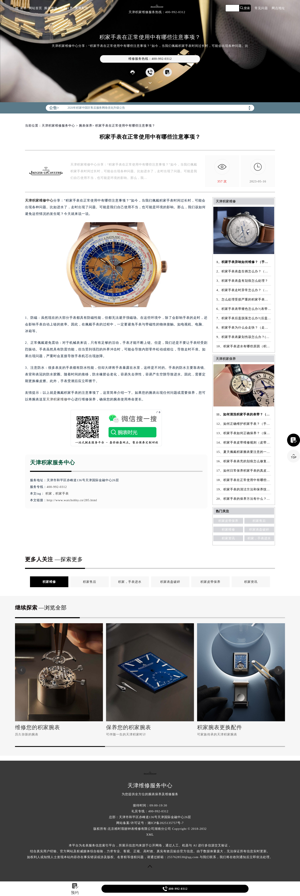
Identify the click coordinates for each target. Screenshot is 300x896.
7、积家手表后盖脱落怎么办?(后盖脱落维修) (243, 318)
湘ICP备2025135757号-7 (166, 823)
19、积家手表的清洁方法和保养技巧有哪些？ (243, 489)
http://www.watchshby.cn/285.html (72, 500)
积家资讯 (228, 538)
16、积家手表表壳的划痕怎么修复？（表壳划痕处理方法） (243, 461)
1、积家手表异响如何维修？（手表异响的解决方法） (243, 262)
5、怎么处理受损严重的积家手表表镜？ (243, 299)
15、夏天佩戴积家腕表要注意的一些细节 (243, 452)
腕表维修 (51, 8)
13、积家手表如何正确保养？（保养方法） (243, 433)
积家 (48, 493)
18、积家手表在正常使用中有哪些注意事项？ (243, 480)
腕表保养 (66, 8)
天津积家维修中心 (39, 200)
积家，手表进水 (259, 538)
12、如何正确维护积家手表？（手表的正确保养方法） (243, 423)
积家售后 (259, 520)
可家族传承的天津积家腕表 (217, 734)
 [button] (21, 670)
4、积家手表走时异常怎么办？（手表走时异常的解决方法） (243, 290)
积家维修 (228, 529)
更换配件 (81, 8)
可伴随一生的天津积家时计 (126, 734)
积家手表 (62, 493)
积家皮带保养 (228, 520)
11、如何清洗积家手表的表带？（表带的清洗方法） (243, 414)
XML (150, 834)
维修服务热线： (150, 58)
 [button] (278, 670)
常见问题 (261, 8)
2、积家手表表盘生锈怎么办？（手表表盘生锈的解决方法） (243, 271)
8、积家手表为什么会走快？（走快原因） (243, 327)
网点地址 (278, 8)
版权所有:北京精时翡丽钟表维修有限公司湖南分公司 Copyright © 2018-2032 (150, 828)
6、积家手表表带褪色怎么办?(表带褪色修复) (243, 308)
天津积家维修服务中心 (58, 125)
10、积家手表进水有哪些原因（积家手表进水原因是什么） (243, 346)
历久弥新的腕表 (26, 734)
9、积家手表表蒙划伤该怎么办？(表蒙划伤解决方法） (243, 337)
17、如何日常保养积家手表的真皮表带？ (243, 470)
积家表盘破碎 (259, 529)
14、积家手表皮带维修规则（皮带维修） (243, 442)
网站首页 (35, 8)
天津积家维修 (57, 399)
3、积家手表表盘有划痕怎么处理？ (242, 280)
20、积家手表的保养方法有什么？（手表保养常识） (243, 498)
